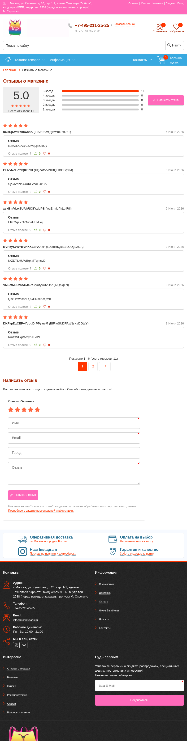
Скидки (11, 686)
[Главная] (8, 60)
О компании (106, 584)
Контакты (143, 60)
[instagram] (16, 645)
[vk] (24, 645)
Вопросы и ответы (18, 712)
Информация (63, 60)
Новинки (12, 677)
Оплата (103, 601)
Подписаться (139, 700)
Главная (9, 70)
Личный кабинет (109, 610)
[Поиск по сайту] (78, 45)
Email (16, 438)
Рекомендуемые (17, 695)
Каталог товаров (30, 60)
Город (16, 453)
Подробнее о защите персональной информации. (41, 510)
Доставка (105, 592)
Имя (15, 423)
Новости (104, 619)
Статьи (11, 703)
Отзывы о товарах (18, 668)
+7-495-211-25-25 (92, 25)
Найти (174, 45)
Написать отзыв (165, 100)
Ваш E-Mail (107, 685)
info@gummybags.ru (25, 620)
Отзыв (16, 467)
